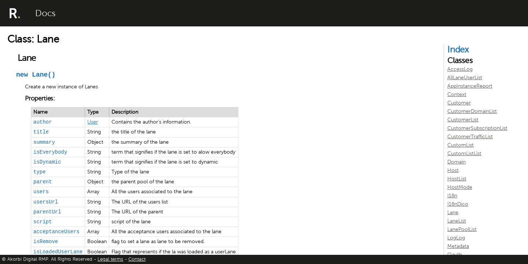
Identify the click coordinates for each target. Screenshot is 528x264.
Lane (452, 212)
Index (458, 49)
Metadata (458, 246)
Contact (137, 259)
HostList (456, 179)
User (92, 122)
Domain (456, 162)
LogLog (456, 238)
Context (456, 94)
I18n (452, 195)
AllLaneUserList (464, 77)
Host (453, 170)
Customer (459, 103)
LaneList (456, 221)
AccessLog (460, 69)
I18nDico (457, 204)
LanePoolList (462, 229)
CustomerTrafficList (470, 136)
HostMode (459, 187)
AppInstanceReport (469, 86)
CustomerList (462, 119)
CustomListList (464, 153)
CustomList (460, 145)
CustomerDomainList (472, 111)
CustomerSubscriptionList (477, 128)
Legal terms (110, 259)
